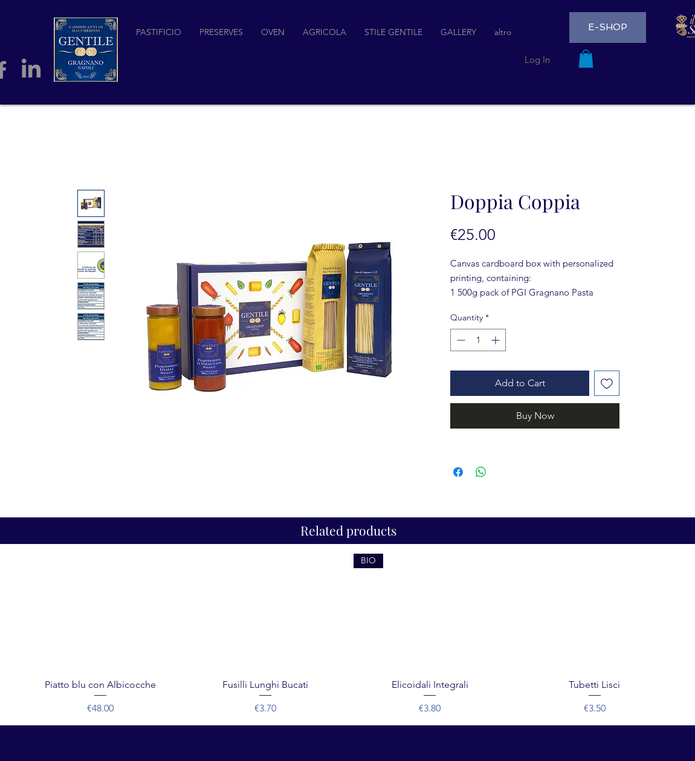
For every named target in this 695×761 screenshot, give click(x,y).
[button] (585, 59)
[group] (347, 635)
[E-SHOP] (607, 27)
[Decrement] (459, 340)
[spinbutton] (478, 340)
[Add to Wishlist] (606, 383)
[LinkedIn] (31, 70)
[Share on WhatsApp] (481, 472)
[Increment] (496, 340)
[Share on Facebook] (458, 472)
